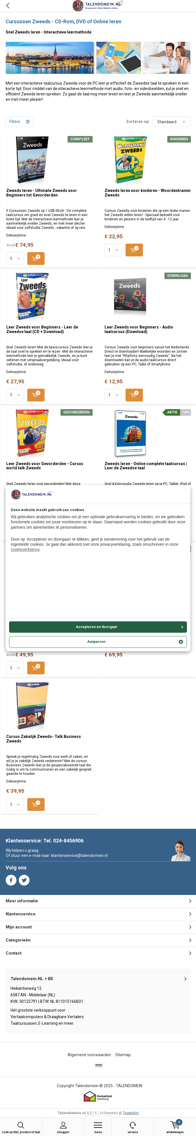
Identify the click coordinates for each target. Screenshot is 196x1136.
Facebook (11, 879)
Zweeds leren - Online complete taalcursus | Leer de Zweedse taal (146, 465)
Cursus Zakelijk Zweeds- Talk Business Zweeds (43, 738)
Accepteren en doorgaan (130, 627)
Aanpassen (135, 642)
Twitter (24, 879)
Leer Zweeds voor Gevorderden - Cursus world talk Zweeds (44, 465)
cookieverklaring (25, 549)
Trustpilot (131, 1113)
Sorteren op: (138, 121)
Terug (7, 5)
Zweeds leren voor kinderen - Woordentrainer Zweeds (148, 192)
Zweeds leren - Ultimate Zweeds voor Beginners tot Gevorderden (41, 192)
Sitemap (123, 1055)
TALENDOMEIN (129, 1085)
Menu (98, 1128)
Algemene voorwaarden (89, 1055)
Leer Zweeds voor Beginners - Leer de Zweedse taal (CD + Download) (42, 329)
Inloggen (63, 1128)
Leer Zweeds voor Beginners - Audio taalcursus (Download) (139, 329)
